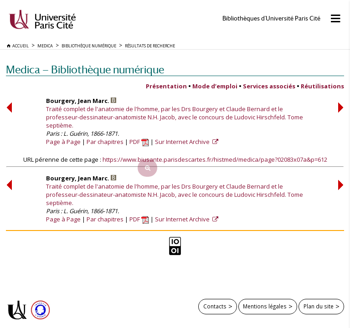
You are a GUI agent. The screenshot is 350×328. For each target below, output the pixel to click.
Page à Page (63, 142)
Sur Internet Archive (183, 142)
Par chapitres (105, 142)
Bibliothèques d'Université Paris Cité (271, 18)
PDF (139, 142)
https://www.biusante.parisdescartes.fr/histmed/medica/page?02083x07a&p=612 (215, 159)
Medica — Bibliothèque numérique (85, 69)
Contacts (214, 306)
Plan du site (319, 306)
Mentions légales (265, 306)
